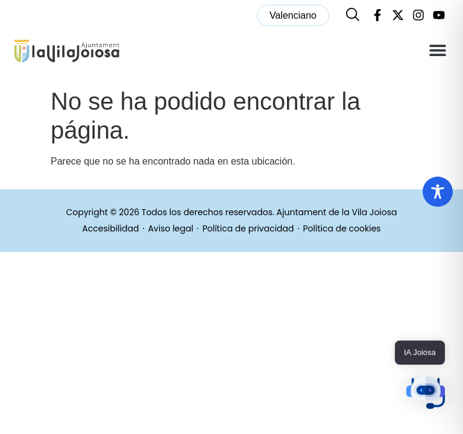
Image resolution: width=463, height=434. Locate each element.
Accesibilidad (110, 229)
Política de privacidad (248, 229)
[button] (437, 50)
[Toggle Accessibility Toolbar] (437, 191)
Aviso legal (170, 229)
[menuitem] (293, 15)
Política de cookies (342, 229)
